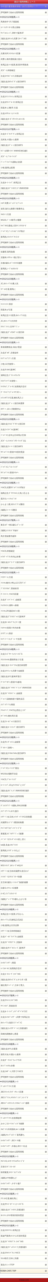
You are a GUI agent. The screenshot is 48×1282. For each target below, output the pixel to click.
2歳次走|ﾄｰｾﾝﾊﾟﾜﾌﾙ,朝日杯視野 (14, 665)
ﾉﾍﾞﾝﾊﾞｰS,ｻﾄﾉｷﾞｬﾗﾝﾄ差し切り (13, 839)
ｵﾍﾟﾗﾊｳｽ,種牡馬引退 (9, 716)
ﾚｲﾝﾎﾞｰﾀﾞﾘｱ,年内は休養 (11, 557)
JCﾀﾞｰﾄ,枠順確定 (8, 70)
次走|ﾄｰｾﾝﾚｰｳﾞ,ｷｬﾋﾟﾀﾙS (10, 974)
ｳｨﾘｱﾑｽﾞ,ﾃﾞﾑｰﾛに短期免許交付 (13, 386)
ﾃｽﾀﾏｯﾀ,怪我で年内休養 (11, 628)
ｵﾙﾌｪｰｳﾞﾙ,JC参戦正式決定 (12, 920)
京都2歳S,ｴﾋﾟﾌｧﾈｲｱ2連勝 (11, 263)
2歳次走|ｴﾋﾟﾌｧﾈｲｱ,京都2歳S (13, 1210)
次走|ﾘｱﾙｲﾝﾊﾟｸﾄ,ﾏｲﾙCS (10, 1253)
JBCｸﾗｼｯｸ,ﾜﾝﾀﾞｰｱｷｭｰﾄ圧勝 (12, 1092)
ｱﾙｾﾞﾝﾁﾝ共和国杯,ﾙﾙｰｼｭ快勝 (12, 1129)
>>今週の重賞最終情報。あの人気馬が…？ (19, 6)
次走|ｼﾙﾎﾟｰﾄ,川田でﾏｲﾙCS (12, 1071)
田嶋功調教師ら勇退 (9, 1034)
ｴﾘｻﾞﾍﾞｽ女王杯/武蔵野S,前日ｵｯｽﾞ (15, 871)
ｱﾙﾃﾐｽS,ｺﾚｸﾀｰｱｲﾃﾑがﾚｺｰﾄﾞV (12, 1161)
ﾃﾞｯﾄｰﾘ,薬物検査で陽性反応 (12, 699)
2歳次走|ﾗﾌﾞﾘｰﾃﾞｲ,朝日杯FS (13, 562)
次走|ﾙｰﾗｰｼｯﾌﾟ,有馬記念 (11, 183)
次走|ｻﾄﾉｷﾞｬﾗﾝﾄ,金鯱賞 (10, 742)
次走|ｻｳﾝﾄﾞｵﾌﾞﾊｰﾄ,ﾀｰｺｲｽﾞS (12, 1204)
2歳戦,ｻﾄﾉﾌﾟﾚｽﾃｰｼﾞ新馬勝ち (13, 1135)
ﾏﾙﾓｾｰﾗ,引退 (6, 214)
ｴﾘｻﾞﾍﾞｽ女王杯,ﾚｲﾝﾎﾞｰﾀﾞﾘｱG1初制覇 (16, 817)
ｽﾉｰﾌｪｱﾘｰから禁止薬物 (10, 27)
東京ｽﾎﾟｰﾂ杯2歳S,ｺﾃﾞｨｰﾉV (12, 525)
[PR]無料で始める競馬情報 (12, 12)
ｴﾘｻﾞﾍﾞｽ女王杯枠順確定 (11, 931)
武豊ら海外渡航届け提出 (11, 59)
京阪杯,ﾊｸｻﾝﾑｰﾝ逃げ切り (11, 257)
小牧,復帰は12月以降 (10, 925)
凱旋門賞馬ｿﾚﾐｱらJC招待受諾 (13, 1236)
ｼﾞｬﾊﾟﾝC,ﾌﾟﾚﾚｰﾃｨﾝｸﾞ (9, 467)
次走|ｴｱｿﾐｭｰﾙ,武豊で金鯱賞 (12, 671)
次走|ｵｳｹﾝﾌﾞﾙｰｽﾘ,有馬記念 (12, 102)
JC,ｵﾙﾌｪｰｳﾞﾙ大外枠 (9, 321)
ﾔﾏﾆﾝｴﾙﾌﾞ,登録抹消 (9, 1006)
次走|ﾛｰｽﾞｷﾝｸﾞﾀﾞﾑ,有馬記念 (12, 134)
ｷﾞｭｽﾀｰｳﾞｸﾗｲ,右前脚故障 (11, 1118)
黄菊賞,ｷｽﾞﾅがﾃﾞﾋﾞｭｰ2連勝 (12, 834)
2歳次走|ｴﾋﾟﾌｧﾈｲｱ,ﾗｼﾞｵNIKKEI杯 (15, 188)
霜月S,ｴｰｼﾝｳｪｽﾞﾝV (8, 499)
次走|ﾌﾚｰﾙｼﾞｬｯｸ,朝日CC (11, 721)
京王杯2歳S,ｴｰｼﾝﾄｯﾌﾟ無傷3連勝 (14, 882)
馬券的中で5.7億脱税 (10, 22)
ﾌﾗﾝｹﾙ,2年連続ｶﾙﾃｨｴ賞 (10, 611)
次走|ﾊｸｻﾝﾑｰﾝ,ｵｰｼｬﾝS (9, 113)
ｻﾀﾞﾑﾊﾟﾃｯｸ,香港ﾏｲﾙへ (10, 473)
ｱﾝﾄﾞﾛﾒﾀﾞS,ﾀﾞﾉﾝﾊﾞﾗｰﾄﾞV (11, 828)
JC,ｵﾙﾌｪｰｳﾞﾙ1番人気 (9, 284)
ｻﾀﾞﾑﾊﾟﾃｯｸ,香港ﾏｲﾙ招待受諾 (12, 452)
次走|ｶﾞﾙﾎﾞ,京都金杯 (9, 353)
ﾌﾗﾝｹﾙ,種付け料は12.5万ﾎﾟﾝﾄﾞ (13, 583)
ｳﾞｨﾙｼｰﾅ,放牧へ (7, 748)
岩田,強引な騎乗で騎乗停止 (12, 209)
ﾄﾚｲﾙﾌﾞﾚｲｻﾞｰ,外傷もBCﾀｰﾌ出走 (14, 1146)
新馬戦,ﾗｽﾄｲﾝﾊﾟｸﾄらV (10, 237)
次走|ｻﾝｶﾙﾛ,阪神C (8, 370)
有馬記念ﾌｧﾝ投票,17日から (12, 914)
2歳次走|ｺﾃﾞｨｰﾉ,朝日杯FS (12, 145)
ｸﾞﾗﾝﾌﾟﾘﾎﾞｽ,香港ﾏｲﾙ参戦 (11, 682)
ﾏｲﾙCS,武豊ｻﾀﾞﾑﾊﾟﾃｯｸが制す (13, 487)
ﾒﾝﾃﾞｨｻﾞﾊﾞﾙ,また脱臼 (10, 811)
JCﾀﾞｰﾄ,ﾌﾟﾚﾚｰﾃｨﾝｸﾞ (9, 156)
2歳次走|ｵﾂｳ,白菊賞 (9, 1049)
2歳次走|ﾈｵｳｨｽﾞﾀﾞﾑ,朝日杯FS (13, 82)
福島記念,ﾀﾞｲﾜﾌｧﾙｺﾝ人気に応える (15, 493)
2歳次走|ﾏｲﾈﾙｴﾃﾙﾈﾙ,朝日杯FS (13, 753)
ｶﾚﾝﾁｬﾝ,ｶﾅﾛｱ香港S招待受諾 (12, 1215)
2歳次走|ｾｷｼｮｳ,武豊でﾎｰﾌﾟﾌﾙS (13, 39)
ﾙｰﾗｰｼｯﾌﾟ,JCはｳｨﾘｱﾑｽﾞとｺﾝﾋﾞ (13, 785)
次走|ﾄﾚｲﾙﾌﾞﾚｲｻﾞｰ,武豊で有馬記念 (15, 1017)
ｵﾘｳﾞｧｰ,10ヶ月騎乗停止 (11, 409)
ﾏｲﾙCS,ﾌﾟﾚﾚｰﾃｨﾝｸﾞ (9, 779)
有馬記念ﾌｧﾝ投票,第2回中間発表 (14, 65)
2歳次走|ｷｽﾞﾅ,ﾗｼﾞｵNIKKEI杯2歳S (15, 791)
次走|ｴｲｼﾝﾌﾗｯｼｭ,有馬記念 (11, 96)
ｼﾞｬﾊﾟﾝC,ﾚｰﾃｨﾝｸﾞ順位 (10, 768)
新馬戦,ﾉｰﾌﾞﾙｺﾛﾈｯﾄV (9, 269)
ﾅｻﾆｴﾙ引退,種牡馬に (9, 1198)
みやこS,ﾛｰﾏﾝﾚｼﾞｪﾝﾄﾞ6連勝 (12, 1124)
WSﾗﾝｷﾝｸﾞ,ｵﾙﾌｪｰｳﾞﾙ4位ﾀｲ (12, 865)
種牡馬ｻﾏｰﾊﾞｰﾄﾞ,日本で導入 (12, 985)
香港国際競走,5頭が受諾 (11, 347)
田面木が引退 (6, 310)
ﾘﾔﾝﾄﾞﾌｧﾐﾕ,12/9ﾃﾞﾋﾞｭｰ (10, 327)
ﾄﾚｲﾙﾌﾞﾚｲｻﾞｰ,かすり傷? (11, 1183)
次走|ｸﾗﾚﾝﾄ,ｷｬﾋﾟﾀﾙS (9, 1000)
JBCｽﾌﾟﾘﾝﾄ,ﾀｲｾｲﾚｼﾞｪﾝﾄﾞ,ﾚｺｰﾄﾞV (14, 1097)
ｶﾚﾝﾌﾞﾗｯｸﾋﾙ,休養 (8, 1066)
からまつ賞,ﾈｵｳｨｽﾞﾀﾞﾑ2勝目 (13, 504)
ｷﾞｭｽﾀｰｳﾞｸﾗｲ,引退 (8, 1086)
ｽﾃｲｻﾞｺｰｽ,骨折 (7, 633)
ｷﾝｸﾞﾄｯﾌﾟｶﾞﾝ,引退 (8, 358)
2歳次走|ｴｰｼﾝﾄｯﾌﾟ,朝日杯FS (13, 727)
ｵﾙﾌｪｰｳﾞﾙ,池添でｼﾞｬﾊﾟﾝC (11, 1023)
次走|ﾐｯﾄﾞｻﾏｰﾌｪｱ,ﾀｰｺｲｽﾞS (11, 654)
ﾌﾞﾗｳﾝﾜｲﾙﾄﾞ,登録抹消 (10, 588)
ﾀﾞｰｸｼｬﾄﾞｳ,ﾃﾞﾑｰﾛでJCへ (11, 392)
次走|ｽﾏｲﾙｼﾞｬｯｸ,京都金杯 (11, 76)
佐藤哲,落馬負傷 (8, 252)
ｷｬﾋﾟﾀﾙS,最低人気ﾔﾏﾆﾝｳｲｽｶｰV (13, 226)
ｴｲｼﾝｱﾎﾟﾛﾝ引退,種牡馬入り (12, 398)
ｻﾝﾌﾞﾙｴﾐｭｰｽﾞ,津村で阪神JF (12, 33)
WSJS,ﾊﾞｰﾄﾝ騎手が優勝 (11, 220)
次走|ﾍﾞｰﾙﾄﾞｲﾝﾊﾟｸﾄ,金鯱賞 (12, 937)
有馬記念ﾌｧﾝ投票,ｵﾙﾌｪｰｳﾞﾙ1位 (13, 315)
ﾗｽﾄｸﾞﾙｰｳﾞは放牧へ (9, 381)
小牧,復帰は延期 (8, 168)
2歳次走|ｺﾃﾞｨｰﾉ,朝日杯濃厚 (12, 403)
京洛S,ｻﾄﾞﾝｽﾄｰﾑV (8, 1167)
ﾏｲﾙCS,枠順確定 (8, 551)
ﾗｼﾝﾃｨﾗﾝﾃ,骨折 (7, 304)
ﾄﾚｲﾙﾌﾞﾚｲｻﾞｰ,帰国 (8, 963)
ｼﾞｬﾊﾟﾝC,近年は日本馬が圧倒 (13, 435)
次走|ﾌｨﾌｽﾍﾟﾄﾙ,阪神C (10, 429)
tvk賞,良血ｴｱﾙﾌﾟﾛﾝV (9, 845)
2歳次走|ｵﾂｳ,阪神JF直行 (11, 676)
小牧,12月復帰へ (8, 364)
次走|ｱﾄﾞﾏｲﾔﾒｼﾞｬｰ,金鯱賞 (11, 693)
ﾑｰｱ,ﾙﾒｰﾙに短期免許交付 (11, 968)
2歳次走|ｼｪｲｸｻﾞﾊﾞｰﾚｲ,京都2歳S (14, 1028)
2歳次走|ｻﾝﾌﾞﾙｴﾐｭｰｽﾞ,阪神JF (13, 948)
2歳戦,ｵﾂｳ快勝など (9, 1178)
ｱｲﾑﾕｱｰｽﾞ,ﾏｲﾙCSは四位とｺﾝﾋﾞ (13, 710)
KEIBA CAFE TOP (8, 1271)
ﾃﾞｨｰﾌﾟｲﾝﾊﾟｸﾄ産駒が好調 (11, 162)
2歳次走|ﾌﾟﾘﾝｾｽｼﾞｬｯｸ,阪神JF (13, 617)
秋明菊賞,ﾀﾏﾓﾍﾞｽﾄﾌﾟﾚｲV (11, 1172)
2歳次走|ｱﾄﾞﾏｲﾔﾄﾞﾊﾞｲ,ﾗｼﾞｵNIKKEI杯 (16, 688)
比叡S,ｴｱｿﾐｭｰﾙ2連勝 (9, 888)
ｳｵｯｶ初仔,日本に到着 (10, 1258)
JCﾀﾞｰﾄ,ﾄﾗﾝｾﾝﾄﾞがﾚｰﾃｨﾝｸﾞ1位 (13, 441)
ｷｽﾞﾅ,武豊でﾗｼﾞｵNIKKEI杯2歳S (14, 151)
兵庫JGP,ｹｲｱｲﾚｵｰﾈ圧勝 (10, 53)
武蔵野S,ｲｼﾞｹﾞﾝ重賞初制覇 (12, 822)
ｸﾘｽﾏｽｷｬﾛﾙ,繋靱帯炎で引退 (12, 660)
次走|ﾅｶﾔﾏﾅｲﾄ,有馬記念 (10, 1230)
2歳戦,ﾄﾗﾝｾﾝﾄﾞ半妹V (9, 530)
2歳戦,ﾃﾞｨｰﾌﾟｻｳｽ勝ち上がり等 (13, 899)
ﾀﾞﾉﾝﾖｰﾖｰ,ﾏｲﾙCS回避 (9, 594)
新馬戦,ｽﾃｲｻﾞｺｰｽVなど (10, 850)
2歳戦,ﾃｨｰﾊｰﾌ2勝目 (9, 510)
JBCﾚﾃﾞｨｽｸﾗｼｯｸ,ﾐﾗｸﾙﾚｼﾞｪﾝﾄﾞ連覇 (15, 1103)
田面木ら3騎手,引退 (9, 108)
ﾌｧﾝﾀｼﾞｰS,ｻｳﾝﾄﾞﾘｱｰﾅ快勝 (11, 877)
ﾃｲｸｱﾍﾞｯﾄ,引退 (7, 577)
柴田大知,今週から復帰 (11, 1054)
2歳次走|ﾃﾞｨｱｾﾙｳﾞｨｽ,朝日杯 (12, 332)
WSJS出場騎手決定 (9, 774)
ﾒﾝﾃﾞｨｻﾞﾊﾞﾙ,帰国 (8, 705)
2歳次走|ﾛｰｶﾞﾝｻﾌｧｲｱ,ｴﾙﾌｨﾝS (12, 119)
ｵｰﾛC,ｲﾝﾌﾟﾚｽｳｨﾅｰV (9, 894)
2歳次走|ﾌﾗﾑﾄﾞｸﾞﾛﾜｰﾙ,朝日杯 (13, 424)
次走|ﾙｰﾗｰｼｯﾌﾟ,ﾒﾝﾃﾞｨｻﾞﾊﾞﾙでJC (14, 1011)
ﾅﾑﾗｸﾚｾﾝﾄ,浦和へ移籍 (10, 605)
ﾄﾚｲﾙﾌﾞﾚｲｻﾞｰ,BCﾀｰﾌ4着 (11, 1140)
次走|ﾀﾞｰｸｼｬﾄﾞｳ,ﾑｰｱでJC (11, 1060)
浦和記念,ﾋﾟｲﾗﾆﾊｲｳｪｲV (10, 375)
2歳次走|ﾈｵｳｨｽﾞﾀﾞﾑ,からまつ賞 (14, 980)
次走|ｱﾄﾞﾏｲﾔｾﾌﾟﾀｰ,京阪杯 (11, 942)
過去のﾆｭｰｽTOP (7, 1265)
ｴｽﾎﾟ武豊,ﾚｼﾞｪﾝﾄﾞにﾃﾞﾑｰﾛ (11, 203)
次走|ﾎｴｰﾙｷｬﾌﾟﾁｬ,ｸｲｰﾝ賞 (11, 622)
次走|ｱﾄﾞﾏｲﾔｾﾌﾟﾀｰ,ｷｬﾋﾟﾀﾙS (12, 1241)
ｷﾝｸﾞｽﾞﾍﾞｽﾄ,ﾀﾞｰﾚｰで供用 (11, 639)
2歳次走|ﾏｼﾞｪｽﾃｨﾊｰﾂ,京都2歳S (13, 1247)
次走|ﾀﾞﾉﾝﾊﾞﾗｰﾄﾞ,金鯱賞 (11, 600)
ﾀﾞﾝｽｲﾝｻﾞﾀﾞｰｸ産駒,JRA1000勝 (14, 806)
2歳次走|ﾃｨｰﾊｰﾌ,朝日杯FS (12, 446)
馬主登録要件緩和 (8, 536)
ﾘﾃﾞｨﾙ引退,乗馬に (8, 289)
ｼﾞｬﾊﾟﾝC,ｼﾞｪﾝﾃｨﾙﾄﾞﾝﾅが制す (13, 231)
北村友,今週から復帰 (10, 140)
